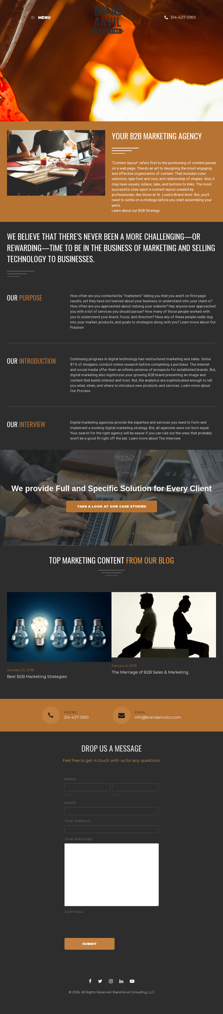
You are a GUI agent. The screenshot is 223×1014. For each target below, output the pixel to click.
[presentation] (97, 924)
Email (69, 803)
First (67, 795)
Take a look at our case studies (111, 506)
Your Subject (77, 821)
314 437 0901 (76, 717)
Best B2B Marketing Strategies (37, 676)
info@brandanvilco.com (158, 717)
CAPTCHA (73, 912)
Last (115, 795)
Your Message (78, 839)
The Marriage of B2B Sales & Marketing (150, 672)
